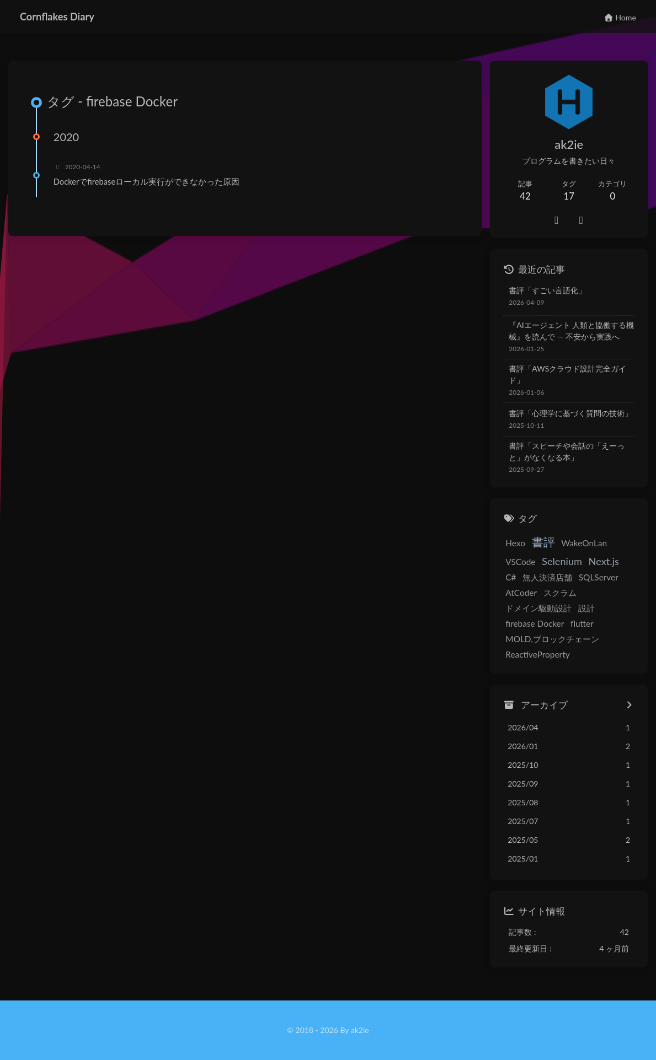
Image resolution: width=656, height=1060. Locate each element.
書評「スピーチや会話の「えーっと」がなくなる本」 (567, 451)
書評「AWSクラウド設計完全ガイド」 (567, 374)
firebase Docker (534, 623)
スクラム (559, 593)
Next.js (603, 561)
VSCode (520, 562)
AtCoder (521, 593)
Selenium (561, 561)
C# (510, 577)
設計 (586, 608)
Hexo (515, 543)
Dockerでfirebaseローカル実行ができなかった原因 (146, 181)
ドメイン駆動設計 (538, 608)
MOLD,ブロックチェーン (552, 639)
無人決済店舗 (547, 577)
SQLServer (598, 577)
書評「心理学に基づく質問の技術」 (570, 413)
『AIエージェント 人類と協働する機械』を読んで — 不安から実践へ (571, 330)
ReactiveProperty (537, 654)
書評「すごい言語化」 (547, 290)
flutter (581, 623)
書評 (542, 541)
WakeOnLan (583, 543)
